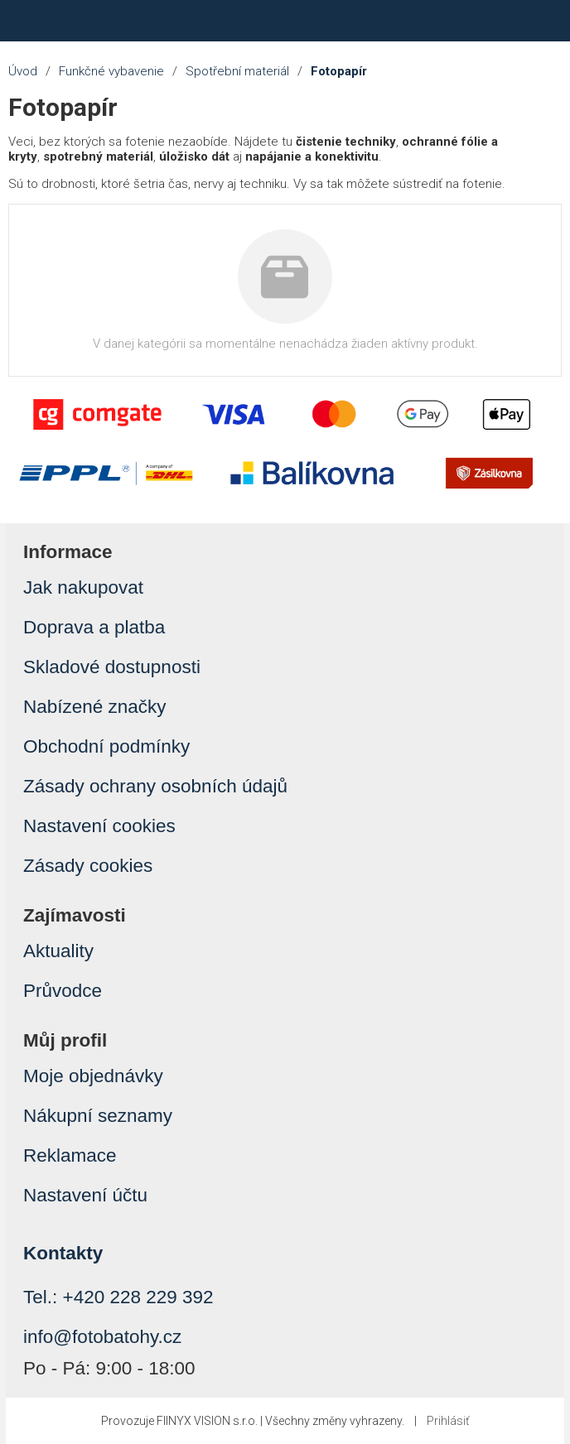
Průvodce (62, 990)
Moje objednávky (93, 1076)
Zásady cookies (87, 865)
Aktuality (58, 951)
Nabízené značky (95, 706)
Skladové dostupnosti (111, 667)
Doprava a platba (94, 627)
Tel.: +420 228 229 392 (118, 1297)
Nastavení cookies (99, 826)
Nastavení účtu (85, 1195)
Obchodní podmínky (106, 746)
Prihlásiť (448, 1420)
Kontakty (63, 1253)
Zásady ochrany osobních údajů (155, 786)
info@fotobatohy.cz (102, 1336)
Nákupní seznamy (97, 1115)
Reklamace (70, 1155)
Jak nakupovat (83, 587)
